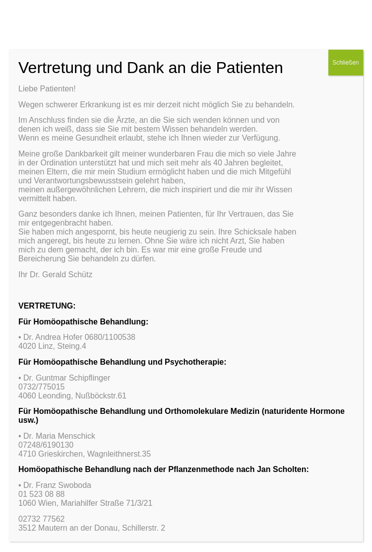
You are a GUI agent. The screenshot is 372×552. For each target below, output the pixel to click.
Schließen (345, 62)
